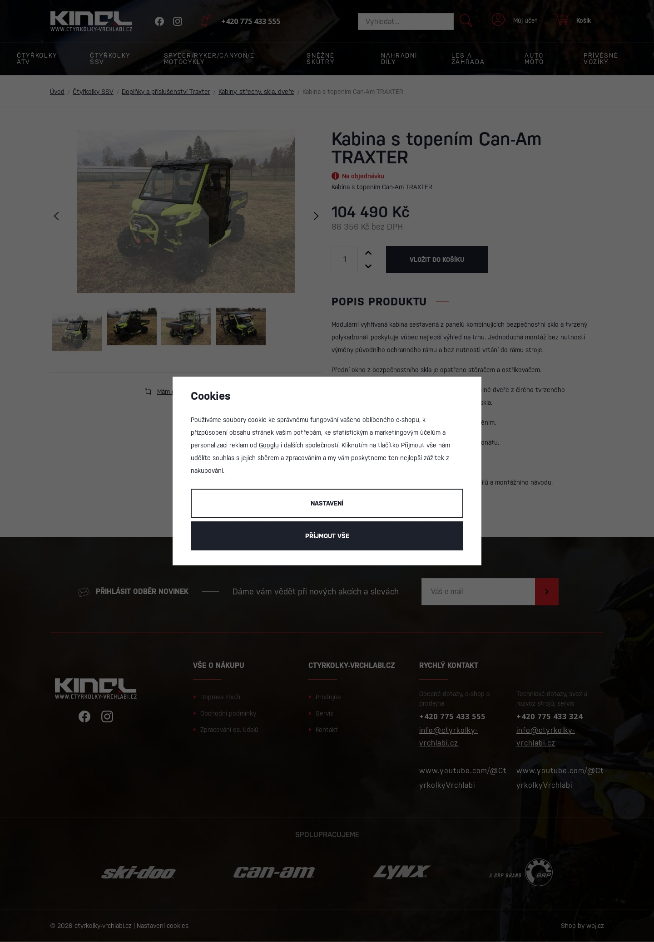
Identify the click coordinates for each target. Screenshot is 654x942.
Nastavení (327, 503)
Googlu (269, 445)
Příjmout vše (327, 536)
